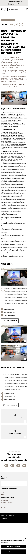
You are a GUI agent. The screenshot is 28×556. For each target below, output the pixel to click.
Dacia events (4, 504)
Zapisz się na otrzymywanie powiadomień (10, 483)
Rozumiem (12, 552)
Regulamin (4, 518)
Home (2, 15)
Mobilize (3, 492)
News (12, 15)
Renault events (4, 500)
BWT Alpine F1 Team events (7, 502)
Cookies (3, 520)
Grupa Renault (4, 490)
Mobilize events (4, 505)
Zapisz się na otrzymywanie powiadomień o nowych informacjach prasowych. (17, 3)
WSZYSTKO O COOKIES (13, 546)
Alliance (3, 494)
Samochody (7, 15)
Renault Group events (6, 507)
